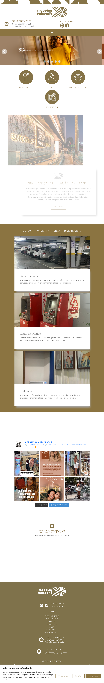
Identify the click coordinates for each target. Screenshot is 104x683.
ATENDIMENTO (52, 632)
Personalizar (63, 676)
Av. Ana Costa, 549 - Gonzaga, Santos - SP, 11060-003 (54, 653)
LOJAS (52, 622)
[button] (45, 61)
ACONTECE (52, 624)
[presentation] (4, 51)
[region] (52, 674)
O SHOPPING (52, 619)
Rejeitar (78, 676)
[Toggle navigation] (52, 32)
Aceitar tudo (93, 676)
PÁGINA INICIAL (52, 616)
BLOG (52, 627)
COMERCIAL (52, 630)
